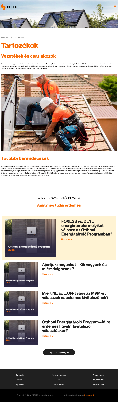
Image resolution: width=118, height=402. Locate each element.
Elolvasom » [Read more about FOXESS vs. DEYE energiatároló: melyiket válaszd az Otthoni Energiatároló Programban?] (66, 239)
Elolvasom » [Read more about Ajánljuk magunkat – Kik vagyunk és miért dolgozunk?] (47, 274)
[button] (115, 6)
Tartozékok (19, 37)
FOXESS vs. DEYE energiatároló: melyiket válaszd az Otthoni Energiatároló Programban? (86, 227)
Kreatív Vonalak (89, 395)
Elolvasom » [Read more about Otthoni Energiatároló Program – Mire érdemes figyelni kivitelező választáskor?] (47, 335)
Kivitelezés (20, 375)
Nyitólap (5, 37)
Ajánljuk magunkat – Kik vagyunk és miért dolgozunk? (74, 266)
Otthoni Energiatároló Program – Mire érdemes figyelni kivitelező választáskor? (76, 326)
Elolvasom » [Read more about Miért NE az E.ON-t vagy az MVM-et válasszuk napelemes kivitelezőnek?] (47, 302)
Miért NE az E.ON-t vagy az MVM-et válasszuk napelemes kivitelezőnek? (75, 295)
